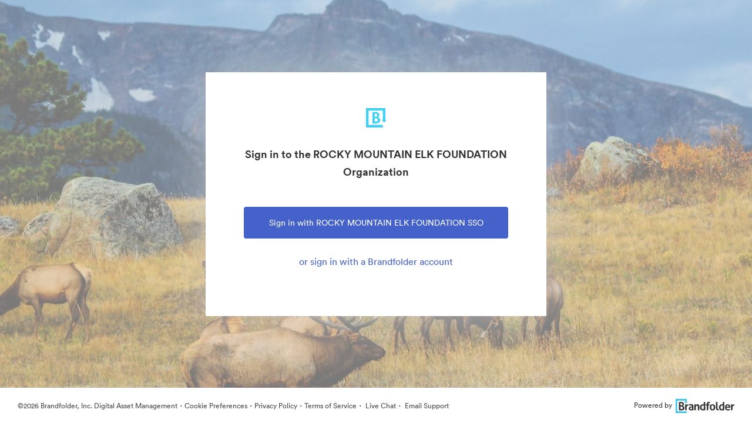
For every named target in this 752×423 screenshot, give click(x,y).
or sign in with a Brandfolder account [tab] (376, 261)
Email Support (426, 406)
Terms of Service (330, 406)
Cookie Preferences (215, 406)
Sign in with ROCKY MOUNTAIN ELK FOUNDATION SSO (376, 222)
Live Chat (380, 406)
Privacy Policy (275, 406)
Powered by (684, 405)
